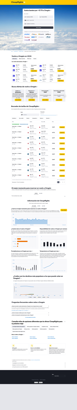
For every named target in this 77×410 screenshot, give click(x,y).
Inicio (12, 50)
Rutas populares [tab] (51, 328)
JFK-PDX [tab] (36, 192)
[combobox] (27, 14)
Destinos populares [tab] (43, 328)
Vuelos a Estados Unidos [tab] (54, 325)
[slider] (56, 114)
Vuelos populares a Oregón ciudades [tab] (33, 325)
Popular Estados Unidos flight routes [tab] (19, 330)
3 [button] (62, 181)
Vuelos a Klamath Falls (51, 337)
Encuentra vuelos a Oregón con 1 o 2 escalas (20, 309)
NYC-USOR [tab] (34, 205)
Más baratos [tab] (15, 57)
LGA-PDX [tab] (40, 192)
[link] (18, 99)
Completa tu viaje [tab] (45, 325)
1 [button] (58, 181)
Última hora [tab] (29, 57)
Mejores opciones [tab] (22, 57)
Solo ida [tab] (34, 57)
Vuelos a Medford (15, 337)
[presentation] (50, 10)
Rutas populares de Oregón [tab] (17, 328)
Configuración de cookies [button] (35, 380)
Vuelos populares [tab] (35, 328)
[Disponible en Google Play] (36, 383)
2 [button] (60, 181)
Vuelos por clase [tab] (27, 328)
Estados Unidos (21, 50)
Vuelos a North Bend (33, 337)
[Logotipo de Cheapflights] (17, 2)
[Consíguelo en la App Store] (40, 383)
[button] (30, 20)
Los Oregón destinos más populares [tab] (19, 325)
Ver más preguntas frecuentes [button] (30, 316)
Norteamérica (16, 50)
